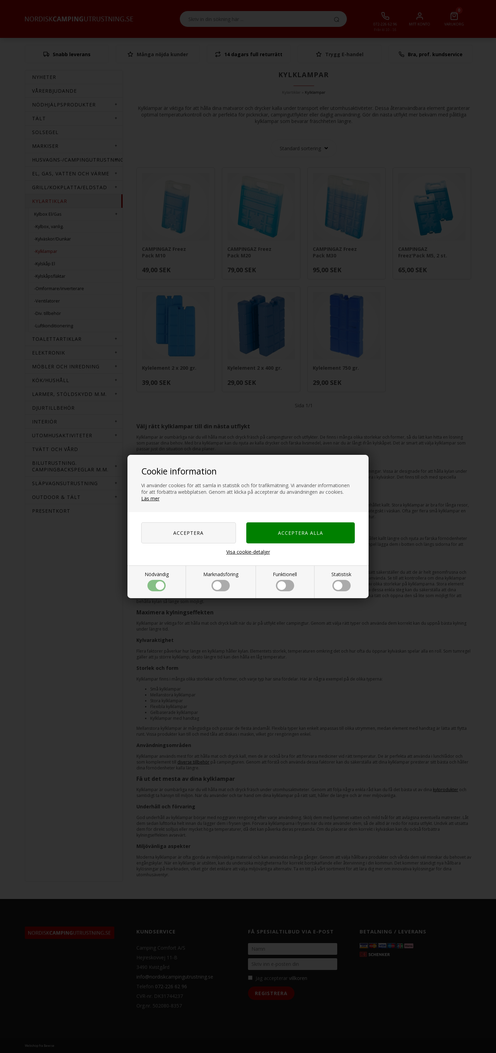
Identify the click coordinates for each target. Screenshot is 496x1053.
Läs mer (150, 498)
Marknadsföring (220, 581)
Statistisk (341, 581)
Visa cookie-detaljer (248, 552)
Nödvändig (157, 581)
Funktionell (285, 581)
